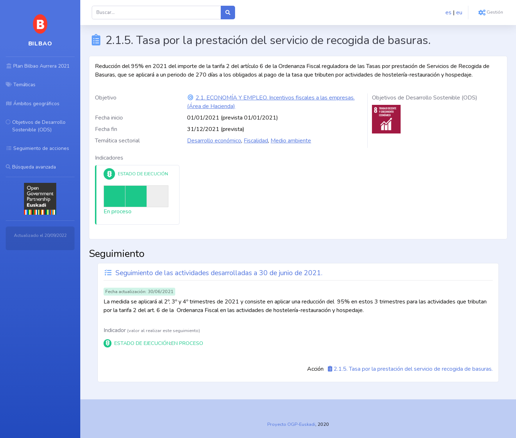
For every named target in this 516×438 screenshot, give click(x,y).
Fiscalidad (256, 141)
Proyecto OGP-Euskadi (291, 424)
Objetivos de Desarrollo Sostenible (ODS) (424, 98)
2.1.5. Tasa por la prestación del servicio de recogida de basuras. (413, 369)
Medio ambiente (291, 141)
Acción (315, 369)
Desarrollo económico (214, 141)
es (448, 12)
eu (459, 12)
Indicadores (109, 158)
